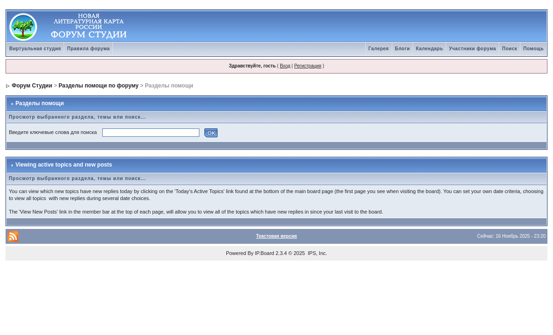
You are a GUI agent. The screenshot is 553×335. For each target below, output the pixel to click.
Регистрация (307, 65)
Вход (285, 65)
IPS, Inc (317, 253)
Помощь (533, 48)
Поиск (509, 48)
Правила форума (88, 48)
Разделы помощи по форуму (98, 85)
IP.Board (264, 253)
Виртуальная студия (35, 48)
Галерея (379, 48)
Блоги (402, 48)
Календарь (429, 48)
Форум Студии (32, 85)
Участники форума (472, 48)
